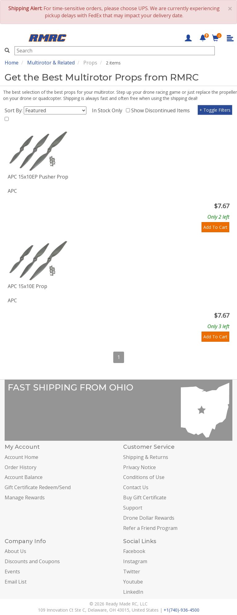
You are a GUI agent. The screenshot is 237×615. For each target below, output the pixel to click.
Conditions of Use (143, 477)
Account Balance (24, 477)
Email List (16, 581)
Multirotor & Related (51, 62)
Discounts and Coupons (32, 561)
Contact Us (135, 487)
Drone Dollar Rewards (148, 517)
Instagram (135, 561)
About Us (15, 551)
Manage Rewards (25, 497)
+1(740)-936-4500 (181, 610)
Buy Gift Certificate (144, 497)
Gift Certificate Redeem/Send (38, 487)
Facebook (134, 551)
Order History (20, 467)
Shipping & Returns (145, 457)
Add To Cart (215, 227)
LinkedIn (133, 591)
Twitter (131, 571)
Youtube (133, 581)
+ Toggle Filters (215, 110)
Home (12, 62)
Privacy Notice (139, 467)
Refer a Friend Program (150, 528)
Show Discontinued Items (161, 110)
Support (132, 507)
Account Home (21, 457)
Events (12, 571)
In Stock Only (108, 110)
